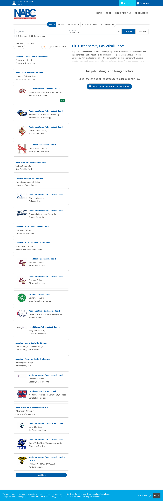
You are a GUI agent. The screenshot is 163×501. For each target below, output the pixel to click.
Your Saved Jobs (107, 24)
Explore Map (73, 24)
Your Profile (123, 12)
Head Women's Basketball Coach (44, 88)
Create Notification (58, 47)
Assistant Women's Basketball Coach (46, 111)
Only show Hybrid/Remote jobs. (31, 36)
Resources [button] (141, 12)
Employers (143, 3)
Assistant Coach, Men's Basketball (32, 56)
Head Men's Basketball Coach (29, 72)
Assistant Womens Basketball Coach (33, 226)
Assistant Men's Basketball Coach (44, 311)
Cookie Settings (144, 495)
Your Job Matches (89, 24)
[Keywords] (41, 31)
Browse (61, 24)
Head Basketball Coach (40, 294)
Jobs (108, 12)
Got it (156, 495)
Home (99, 12)
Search (52, 24)
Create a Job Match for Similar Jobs (109, 86)
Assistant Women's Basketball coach (33, 359)
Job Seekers (127, 3)
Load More (41, 475)
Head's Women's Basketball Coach (32, 407)
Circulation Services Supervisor (30, 178)
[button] (141, 31)
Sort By (18, 47)
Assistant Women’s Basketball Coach (46, 423)
